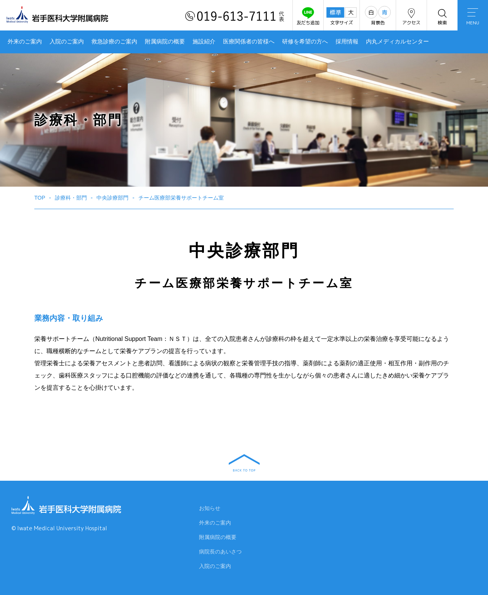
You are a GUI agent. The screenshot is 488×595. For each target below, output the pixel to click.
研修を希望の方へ (305, 41)
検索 (442, 16)
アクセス (411, 16)
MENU (472, 17)
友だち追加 (308, 16)
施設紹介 (204, 41)
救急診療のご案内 (114, 41)
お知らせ (209, 509)
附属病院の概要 (165, 41)
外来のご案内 (25, 41)
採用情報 (347, 41)
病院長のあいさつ (220, 553)
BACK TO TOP (244, 463)
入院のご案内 (67, 41)
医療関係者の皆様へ (248, 41)
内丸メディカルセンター (397, 41)
